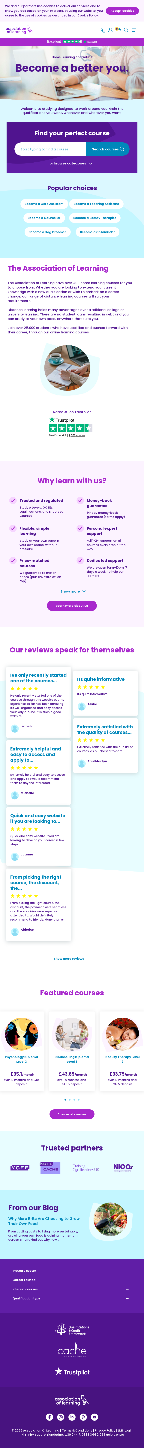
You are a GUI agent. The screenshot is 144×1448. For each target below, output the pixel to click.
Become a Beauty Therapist (94, 218)
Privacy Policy (104, 1430)
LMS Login (124, 1430)
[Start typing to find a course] (50, 149)
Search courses (105, 149)
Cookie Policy (87, 15)
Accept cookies (122, 11)
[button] (65, 1100)
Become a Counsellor (44, 218)
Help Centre (114, 1434)
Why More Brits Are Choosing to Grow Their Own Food (44, 1221)
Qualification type (26, 1298)
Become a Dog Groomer (47, 232)
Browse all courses (72, 1114)
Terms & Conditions (76, 1430)
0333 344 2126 (91, 1434)
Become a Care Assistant (44, 204)
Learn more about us (72, 606)
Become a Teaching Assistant (96, 204)
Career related (24, 1280)
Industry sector (24, 1271)
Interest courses (25, 1289)
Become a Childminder (97, 232)
